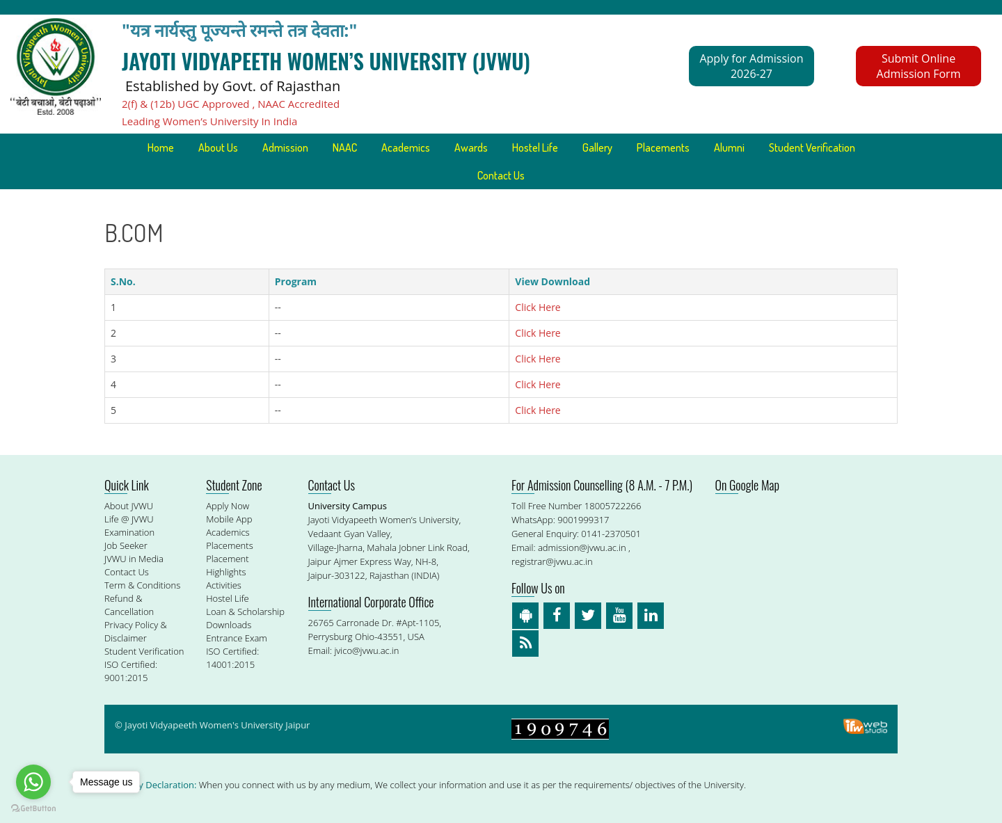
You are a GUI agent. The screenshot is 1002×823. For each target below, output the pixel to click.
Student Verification (812, 147)
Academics (405, 147)
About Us (218, 147)
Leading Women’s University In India (209, 121)
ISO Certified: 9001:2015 (130, 671)
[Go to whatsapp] (33, 782)
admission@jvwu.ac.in (582, 547)
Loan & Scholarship (245, 611)
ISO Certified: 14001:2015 (232, 658)
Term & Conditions (142, 585)
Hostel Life (535, 147)
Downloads (228, 624)
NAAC (345, 147)
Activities (223, 585)
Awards (471, 147)
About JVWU (128, 506)
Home (161, 147)
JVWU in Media (134, 558)
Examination (129, 532)
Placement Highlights (227, 565)
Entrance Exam (236, 638)
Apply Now (227, 506)
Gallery (597, 147)
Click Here (537, 307)
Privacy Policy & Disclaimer (135, 631)
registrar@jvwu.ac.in (552, 561)
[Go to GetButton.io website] (33, 808)
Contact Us (501, 175)
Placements (663, 147)
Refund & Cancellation (129, 605)
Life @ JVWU (129, 519)
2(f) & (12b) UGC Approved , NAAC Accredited (231, 104)
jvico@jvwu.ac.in (366, 650)
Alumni (729, 147)
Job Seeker (126, 545)
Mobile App (229, 519)
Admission (285, 147)
